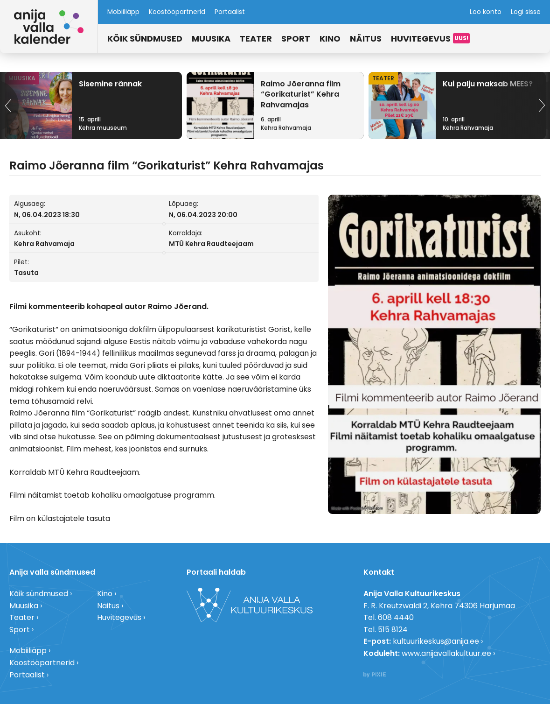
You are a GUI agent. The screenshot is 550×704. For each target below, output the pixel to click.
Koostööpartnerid (177, 11)
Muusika (211, 38)
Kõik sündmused (144, 38)
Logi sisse (526, 11)
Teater (256, 38)
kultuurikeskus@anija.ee (436, 641)
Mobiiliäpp (123, 11)
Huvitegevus (421, 38)
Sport (295, 38)
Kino (330, 38)
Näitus (366, 38)
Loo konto (485, 11)
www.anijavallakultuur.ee (446, 653)
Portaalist (230, 11)
